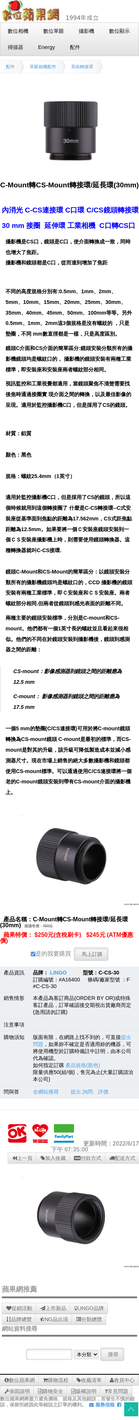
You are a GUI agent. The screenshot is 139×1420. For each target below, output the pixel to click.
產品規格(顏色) (82, 1065)
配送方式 (122, 1158)
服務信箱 (102, 1404)
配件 (10, 66)
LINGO (58, 973)
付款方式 (87, 1158)
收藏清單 (89, 1380)
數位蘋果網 (19, 1380)
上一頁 (22, 1158)
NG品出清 (54, 1319)
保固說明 (17, 1391)
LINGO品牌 (89, 1308)
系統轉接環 (82, 66)
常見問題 (116, 1391)
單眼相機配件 (43, 66)
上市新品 (53, 1308)
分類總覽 (89, 1319)
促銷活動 (19, 1308)
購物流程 (55, 1380)
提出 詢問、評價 (89, 1092)
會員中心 (122, 1380)
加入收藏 (53, 1158)
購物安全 (50, 1391)
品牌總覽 (19, 1319)
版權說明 (83, 1391)
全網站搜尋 (46, 1092)
